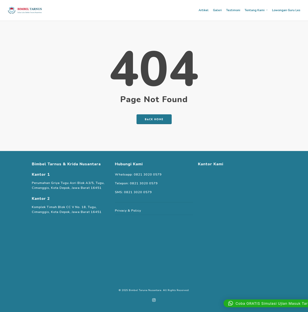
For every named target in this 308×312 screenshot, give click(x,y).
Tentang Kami (256, 10)
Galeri (217, 10)
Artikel (204, 10)
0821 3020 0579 (148, 174)
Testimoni (233, 10)
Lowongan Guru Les (286, 10)
